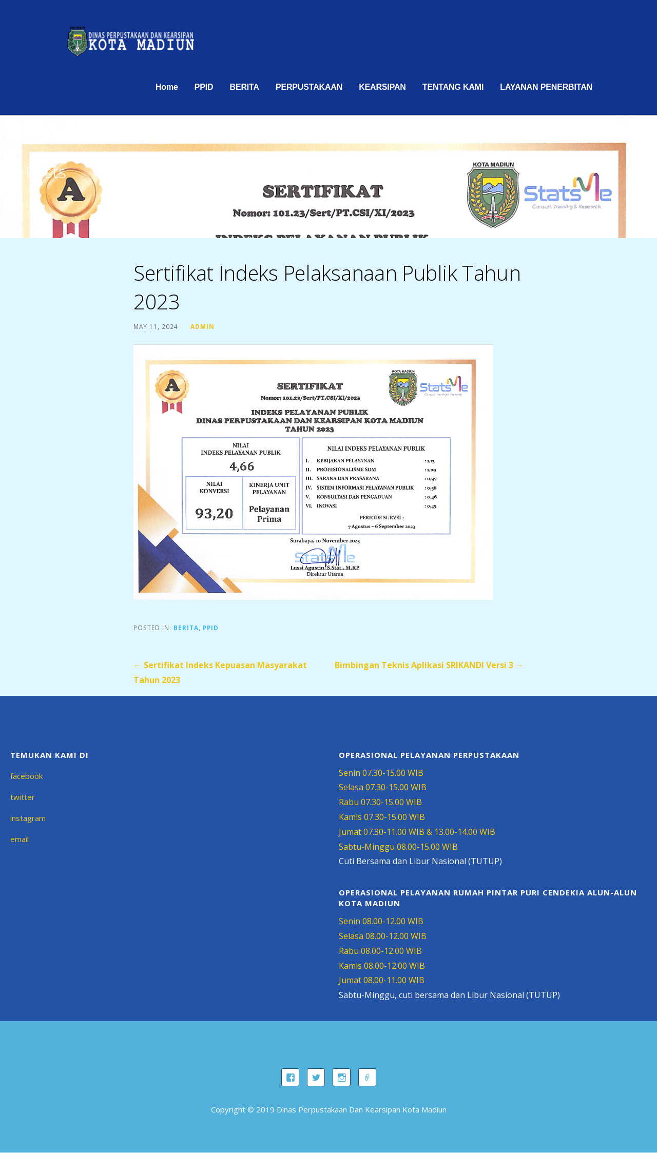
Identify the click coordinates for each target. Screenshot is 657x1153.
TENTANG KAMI (453, 87)
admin (202, 326)
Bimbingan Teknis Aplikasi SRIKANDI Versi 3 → (429, 665)
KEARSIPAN (382, 87)
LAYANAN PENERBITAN (546, 87)
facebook (26, 776)
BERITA (244, 87)
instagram (28, 818)
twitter (22, 797)
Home (167, 87)
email (19, 839)
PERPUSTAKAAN (309, 87)
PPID (204, 87)
